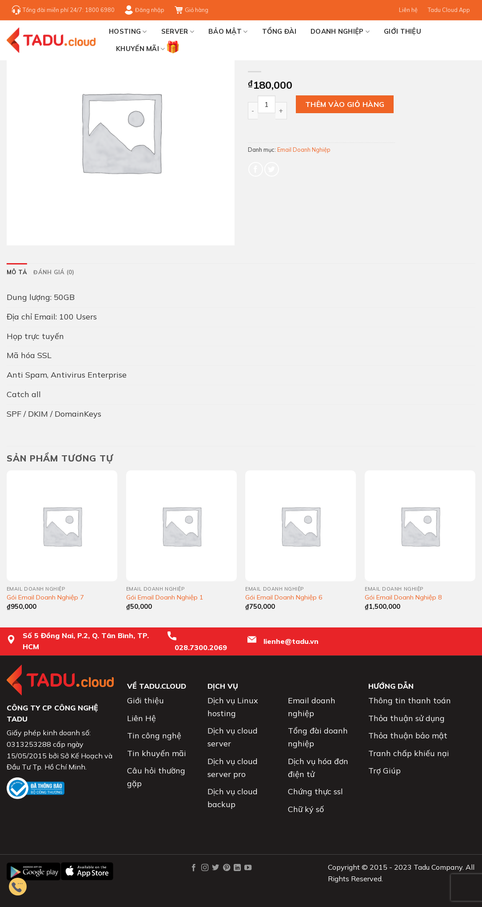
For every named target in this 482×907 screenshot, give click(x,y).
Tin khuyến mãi (156, 753)
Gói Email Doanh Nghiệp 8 (403, 597)
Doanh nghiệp (340, 31)
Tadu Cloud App (449, 9)
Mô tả (17, 272)
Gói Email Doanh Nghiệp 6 (284, 597)
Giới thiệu (402, 31)
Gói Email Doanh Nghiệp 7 (45, 597)
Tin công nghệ (154, 735)
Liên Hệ (141, 718)
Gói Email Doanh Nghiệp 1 (164, 597)
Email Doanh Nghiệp (304, 149)
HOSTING (128, 31)
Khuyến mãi (140, 47)
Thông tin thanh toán (409, 700)
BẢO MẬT (228, 31)
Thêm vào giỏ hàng (345, 104)
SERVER (177, 31)
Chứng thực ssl (315, 791)
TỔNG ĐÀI (279, 31)
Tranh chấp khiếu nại (408, 753)
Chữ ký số (306, 809)
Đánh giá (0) (53, 272)
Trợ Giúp (384, 770)
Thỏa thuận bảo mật (407, 735)
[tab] (17, 272)
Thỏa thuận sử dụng (406, 718)
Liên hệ (408, 9)
